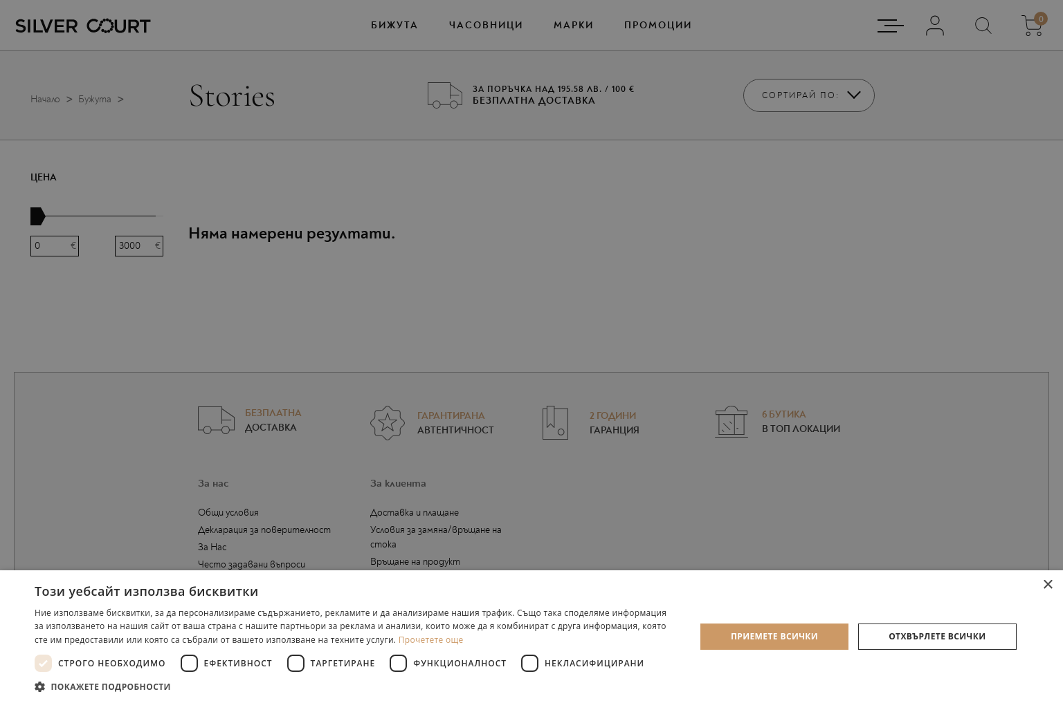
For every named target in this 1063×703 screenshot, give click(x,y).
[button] (355, 686)
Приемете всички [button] (774, 636)
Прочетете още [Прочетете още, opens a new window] (431, 640)
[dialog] (531, 351)
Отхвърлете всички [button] (937, 636)
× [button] (1047, 585)
